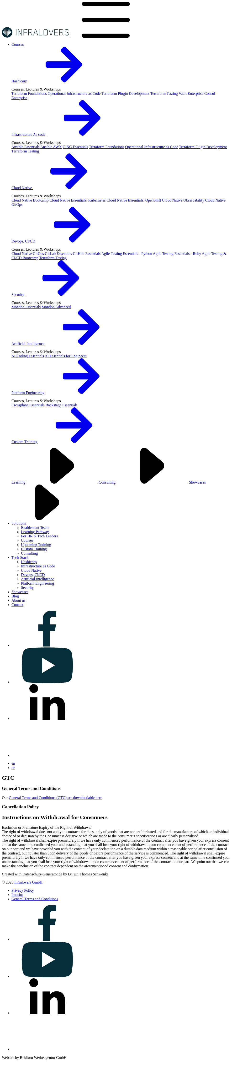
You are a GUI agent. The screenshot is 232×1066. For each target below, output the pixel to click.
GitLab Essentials (58, 254)
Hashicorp (55, 81)
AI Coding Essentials (27, 356)
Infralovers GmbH (28, 882)
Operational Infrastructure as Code (74, 93)
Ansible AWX (51, 147)
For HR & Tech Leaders (39, 536)
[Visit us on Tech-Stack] (20, 558)
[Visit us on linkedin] (47, 719)
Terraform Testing (164, 93)
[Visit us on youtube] (47, 682)
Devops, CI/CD (59, 241)
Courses (27, 540)
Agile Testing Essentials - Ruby (177, 254)
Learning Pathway (35, 532)
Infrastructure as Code (38, 566)
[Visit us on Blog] (15, 596)
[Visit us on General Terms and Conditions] (34, 899)
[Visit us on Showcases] (19, 592)
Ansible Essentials (25, 147)
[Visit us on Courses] (17, 44)
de (13, 768)
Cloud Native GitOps (27, 254)
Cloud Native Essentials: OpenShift (134, 200)
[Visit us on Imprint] (17, 895)
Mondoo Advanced (56, 307)
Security (54, 295)
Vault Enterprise (191, 93)
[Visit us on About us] (18, 600)
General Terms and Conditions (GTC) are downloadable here (55, 798)
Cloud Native (58, 188)
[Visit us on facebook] (47, 645)
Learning (55, 482)
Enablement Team (34, 527)
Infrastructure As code (64, 134)
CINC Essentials (75, 147)
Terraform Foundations (29, 93)
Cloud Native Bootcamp (30, 200)
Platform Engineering (64, 393)
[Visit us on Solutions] (18, 523)
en (13, 763)
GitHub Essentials (86, 254)
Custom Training (60, 442)
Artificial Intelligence (64, 344)
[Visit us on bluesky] (47, 755)
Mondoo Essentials (26, 307)
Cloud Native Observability (183, 200)
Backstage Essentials (62, 405)
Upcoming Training (36, 545)
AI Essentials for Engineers (66, 356)
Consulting (144, 482)
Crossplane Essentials (28, 405)
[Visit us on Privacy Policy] (22, 890)
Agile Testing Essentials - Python (126, 254)
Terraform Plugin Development (125, 93)
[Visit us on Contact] (17, 605)
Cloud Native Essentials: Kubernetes (78, 200)
